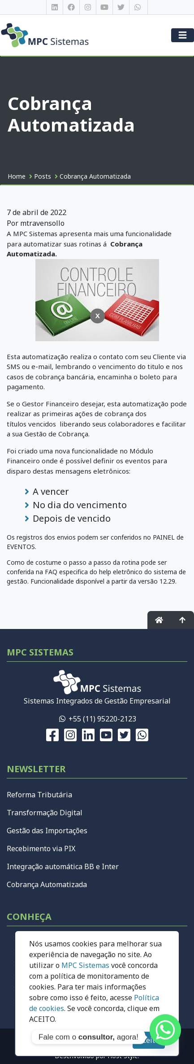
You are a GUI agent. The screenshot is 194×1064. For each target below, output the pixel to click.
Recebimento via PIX (41, 848)
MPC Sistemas (85, 965)
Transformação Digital (44, 813)
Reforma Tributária (39, 795)
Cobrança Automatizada (95, 176)
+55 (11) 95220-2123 (102, 719)
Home (17, 176)
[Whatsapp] (165, 1037)
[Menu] (182, 35)
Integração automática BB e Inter (63, 866)
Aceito (148, 1040)
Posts (42, 176)
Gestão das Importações (47, 830)
